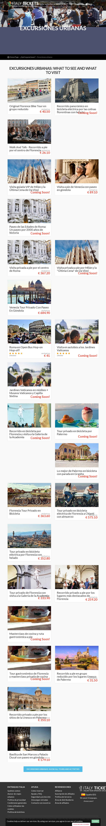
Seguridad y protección (41, 797)
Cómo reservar (37, 791)
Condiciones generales (17, 803)
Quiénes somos (13, 791)
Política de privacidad (16, 800)
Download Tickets (74, 10)
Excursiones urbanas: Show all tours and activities (53, 769)
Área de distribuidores (64, 800)
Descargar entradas (39, 800)
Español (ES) (78, 4)
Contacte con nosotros (41, 803)
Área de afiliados (62, 803)
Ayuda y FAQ (36, 794)
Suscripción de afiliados (65, 794)
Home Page (14, 57)
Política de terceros (63, 797)
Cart (88, 10)
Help (88, 4)
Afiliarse (58, 791)
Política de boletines (16, 812)
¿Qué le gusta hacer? (27, 57)
